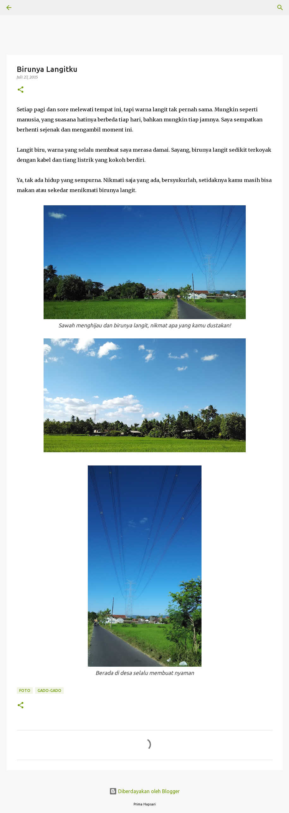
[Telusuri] (26, 7)
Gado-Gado (49, 690)
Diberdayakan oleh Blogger (144, 791)
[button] (20, 90)
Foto (24, 690)
